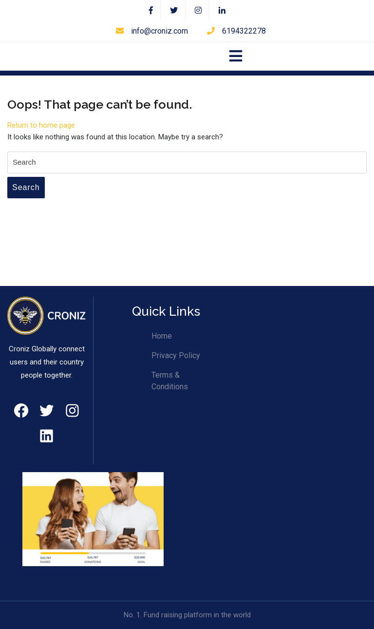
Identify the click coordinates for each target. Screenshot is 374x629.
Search (26, 187)
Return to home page (41, 125)
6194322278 (236, 31)
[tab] (235, 57)
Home (161, 336)
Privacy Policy (175, 355)
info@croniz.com (152, 31)
